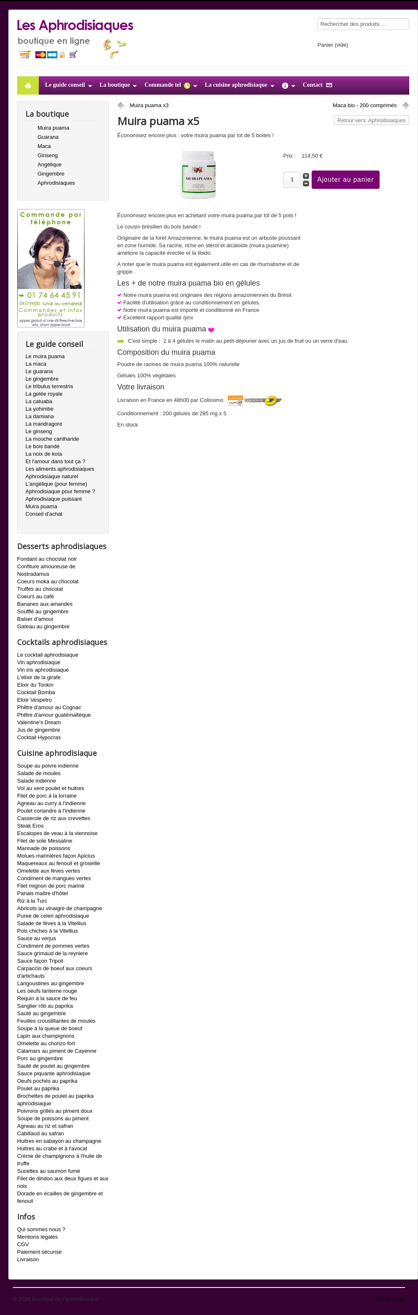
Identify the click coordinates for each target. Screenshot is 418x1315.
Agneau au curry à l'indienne (51, 803)
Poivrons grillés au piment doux (55, 1111)
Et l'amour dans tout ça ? (55, 461)
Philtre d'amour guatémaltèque (54, 715)
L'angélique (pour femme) (56, 484)
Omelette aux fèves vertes (48, 871)
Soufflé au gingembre (42, 611)
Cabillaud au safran (40, 1133)
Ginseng (48, 155)
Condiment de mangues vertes (54, 878)
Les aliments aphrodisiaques (59, 469)
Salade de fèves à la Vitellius (51, 923)
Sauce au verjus (36, 938)
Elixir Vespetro (34, 700)
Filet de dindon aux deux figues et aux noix (62, 1182)
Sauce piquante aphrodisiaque (54, 1073)
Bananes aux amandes (45, 604)
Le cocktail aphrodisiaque (47, 655)
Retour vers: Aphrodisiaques (371, 120)
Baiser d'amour (35, 619)
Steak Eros (30, 826)
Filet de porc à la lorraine (47, 796)
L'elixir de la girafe (38, 677)
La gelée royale (44, 394)
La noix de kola (43, 454)
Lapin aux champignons (45, 1036)
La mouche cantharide (52, 439)
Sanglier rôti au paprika (45, 1006)
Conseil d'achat (43, 514)
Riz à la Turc (32, 901)
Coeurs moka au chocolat (47, 581)
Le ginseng (38, 431)
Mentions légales (37, 1237)
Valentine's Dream (39, 722)
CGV (23, 1244)
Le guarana (39, 371)
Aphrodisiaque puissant (53, 499)
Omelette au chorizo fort (46, 1043)
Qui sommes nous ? (41, 1229)
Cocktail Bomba (36, 692)
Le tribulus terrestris (49, 386)
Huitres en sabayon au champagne (59, 1141)
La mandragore (43, 424)
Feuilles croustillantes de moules (56, 1021)
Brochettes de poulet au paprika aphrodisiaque (55, 1100)
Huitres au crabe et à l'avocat (52, 1148)
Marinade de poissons (43, 848)
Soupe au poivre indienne (47, 766)
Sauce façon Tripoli (40, 961)
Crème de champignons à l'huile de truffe (59, 1160)
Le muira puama (45, 356)
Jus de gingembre (38, 730)
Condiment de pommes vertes (53, 946)
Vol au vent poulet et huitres (50, 788)
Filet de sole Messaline (44, 841)
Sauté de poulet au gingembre (53, 1066)
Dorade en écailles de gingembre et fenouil (60, 1197)
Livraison (28, 1259)
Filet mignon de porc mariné (50, 886)
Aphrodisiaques (56, 183)
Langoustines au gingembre (50, 983)
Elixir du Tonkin (35, 685)
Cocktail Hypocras (39, 737)
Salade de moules (38, 773)
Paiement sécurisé (39, 1252)
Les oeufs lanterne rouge (47, 991)
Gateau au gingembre (43, 626)
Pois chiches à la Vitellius (47, 931)
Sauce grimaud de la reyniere (52, 953)
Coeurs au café (35, 596)
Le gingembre (42, 379)
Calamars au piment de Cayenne (56, 1051)
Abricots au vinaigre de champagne (59, 908)
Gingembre (51, 174)
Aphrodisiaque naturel (51, 476)
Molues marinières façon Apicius (56, 856)
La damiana (39, 416)
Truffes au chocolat (40, 589)
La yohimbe (39, 409)
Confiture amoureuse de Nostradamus (46, 570)
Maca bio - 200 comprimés (365, 105)
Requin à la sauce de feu (47, 998)
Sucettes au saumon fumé (48, 1171)
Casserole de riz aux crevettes (53, 818)
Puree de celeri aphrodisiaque (53, 916)
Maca (44, 146)
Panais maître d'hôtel (42, 893)
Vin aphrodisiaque (38, 662)
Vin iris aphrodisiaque (43, 670)
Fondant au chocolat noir (47, 559)
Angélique (50, 164)
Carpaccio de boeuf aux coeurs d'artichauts (54, 972)
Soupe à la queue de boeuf (49, 1028)
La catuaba (38, 401)
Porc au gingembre (40, 1058)
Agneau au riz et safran (45, 1126)
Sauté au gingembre (41, 1013)
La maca (35, 364)
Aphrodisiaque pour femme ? (60, 491)
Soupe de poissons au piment (52, 1118)
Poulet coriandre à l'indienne (51, 811)
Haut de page (389, 1299)
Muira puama (53, 128)
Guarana (48, 137)
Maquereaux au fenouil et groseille (58, 863)
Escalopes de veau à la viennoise (57, 833)
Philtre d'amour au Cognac (49, 707)
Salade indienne (36, 781)
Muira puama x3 (149, 105)
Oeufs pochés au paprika (47, 1081)
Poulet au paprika (38, 1088)
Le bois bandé (42, 446)
